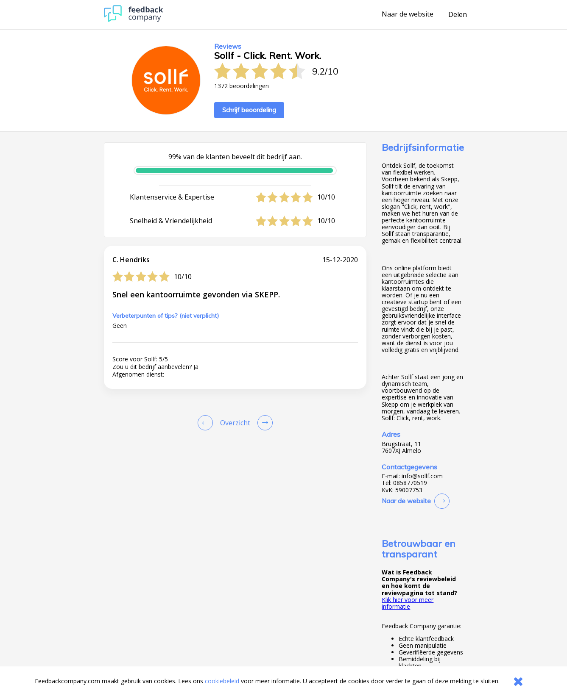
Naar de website (407, 14)
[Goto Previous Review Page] (207, 422)
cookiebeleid (222, 681)
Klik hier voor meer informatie (407, 603)
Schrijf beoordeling (249, 110)
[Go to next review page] (263, 422)
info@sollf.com (422, 476)
